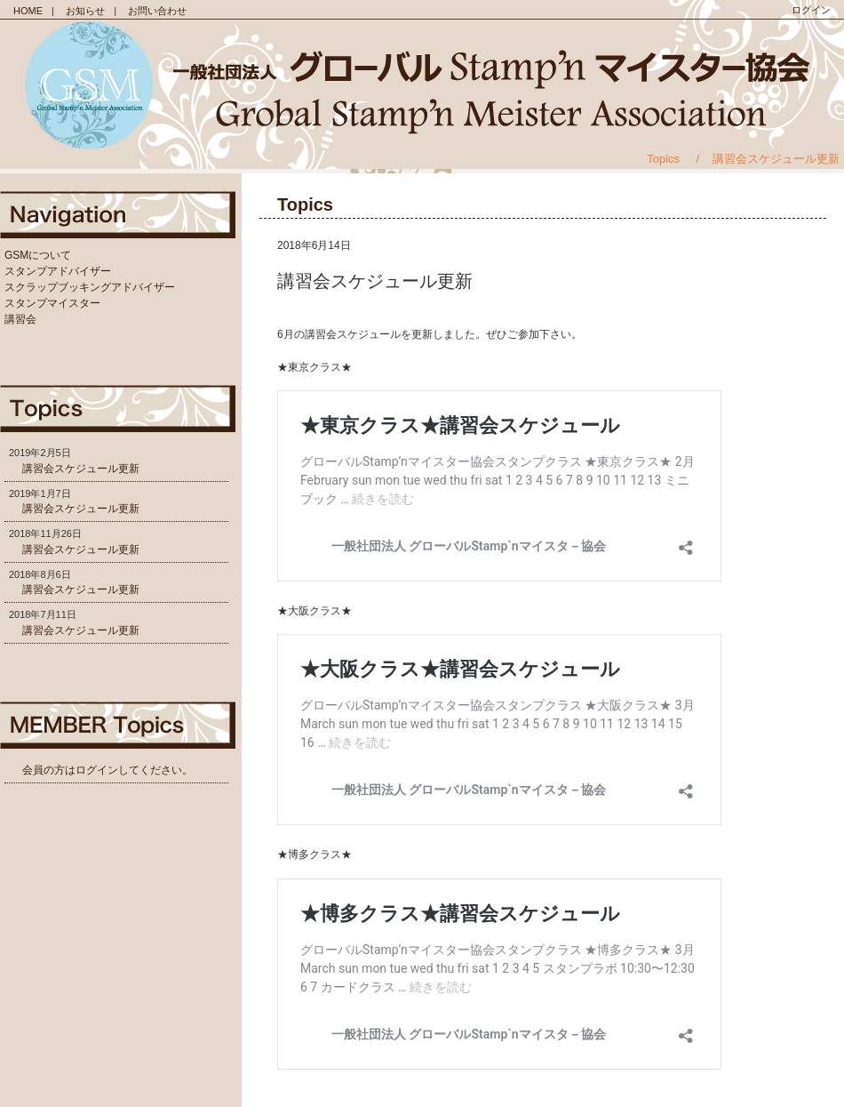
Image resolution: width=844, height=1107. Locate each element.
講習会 (20, 319)
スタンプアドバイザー (57, 271)
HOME (28, 10)
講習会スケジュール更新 (80, 468)
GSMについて (37, 255)
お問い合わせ (157, 10)
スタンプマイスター (52, 303)
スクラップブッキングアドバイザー (89, 287)
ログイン (811, 9)
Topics (663, 158)
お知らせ (85, 10)
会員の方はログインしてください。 (107, 770)
